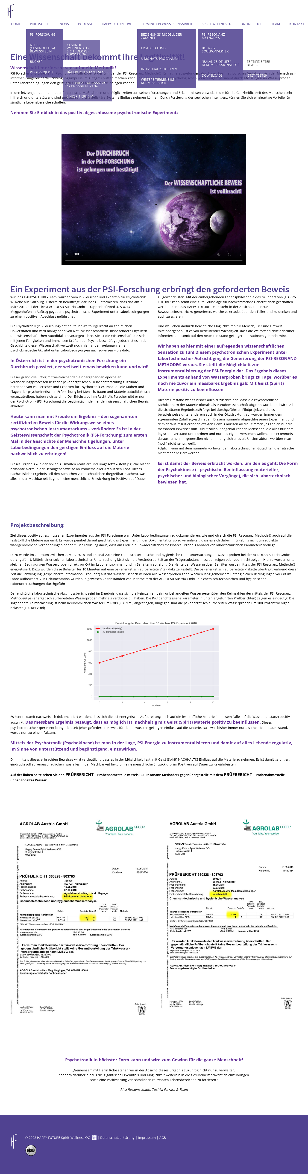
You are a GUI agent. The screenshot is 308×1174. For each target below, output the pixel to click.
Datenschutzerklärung (117, 1137)
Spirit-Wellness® (216, 24)
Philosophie (40, 24)
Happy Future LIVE (117, 24)
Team (275, 24)
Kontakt (296, 24)
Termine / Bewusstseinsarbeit (167, 24)
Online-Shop (251, 24)
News (64, 24)
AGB (162, 1137)
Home (16, 24)
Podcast (85, 24)
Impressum (147, 1137)
